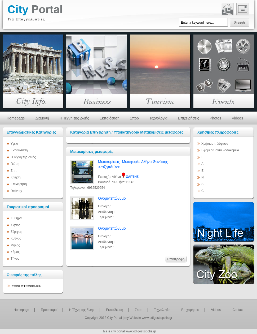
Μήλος (15, 245)
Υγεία (14, 143)
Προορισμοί (49, 310)
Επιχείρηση (19, 184)
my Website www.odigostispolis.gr (148, 318)
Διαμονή (42, 118)
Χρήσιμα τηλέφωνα (214, 143)
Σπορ (134, 118)
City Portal (114, 318)
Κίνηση (15, 177)
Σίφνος (15, 225)
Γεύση (15, 164)
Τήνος (15, 258)
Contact (237, 310)
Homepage (16, 118)
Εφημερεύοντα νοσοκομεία (220, 150)
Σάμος (15, 252)
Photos (215, 118)
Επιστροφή (176, 259)
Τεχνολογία (158, 118)
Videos (237, 118)
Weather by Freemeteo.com (26, 285)
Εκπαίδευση (109, 118)
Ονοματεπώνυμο (112, 198)
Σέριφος (16, 232)
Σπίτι (14, 171)
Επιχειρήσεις (188, 118)
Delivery (16, 191)
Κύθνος (16, 238)
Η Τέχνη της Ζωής (74, 118)
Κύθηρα (16, 218)
